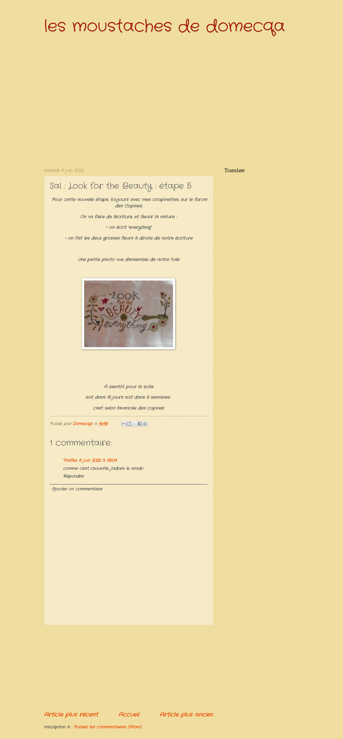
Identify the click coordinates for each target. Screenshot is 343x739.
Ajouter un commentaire (77, 489)
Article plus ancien (186, 715)
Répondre (73, 476)
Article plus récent (71, 715)
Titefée (70, 461)
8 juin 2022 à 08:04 (98, 461)
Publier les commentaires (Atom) (107, 727)
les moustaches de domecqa (164, 26)
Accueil (128, 715)
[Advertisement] (128, 668)
